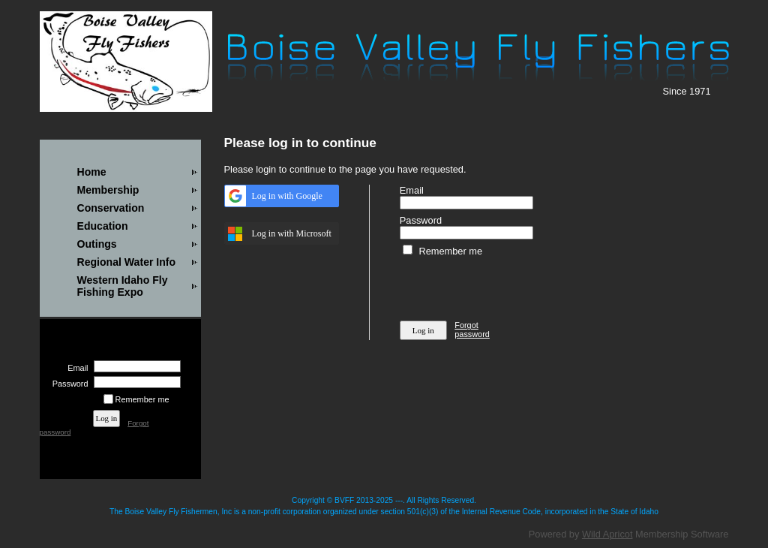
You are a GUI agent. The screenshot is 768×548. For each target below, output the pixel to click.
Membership (108, 190)
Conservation (111, 208)
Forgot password (472, 330)
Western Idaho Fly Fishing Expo (122, 286)
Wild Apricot (607, 534)
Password (67, 383)
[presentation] (514, 286)
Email (75, 367)
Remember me (143, 399)
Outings (97, 244)
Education (102, 226)
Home (91, 172)
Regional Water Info (126, 262)
